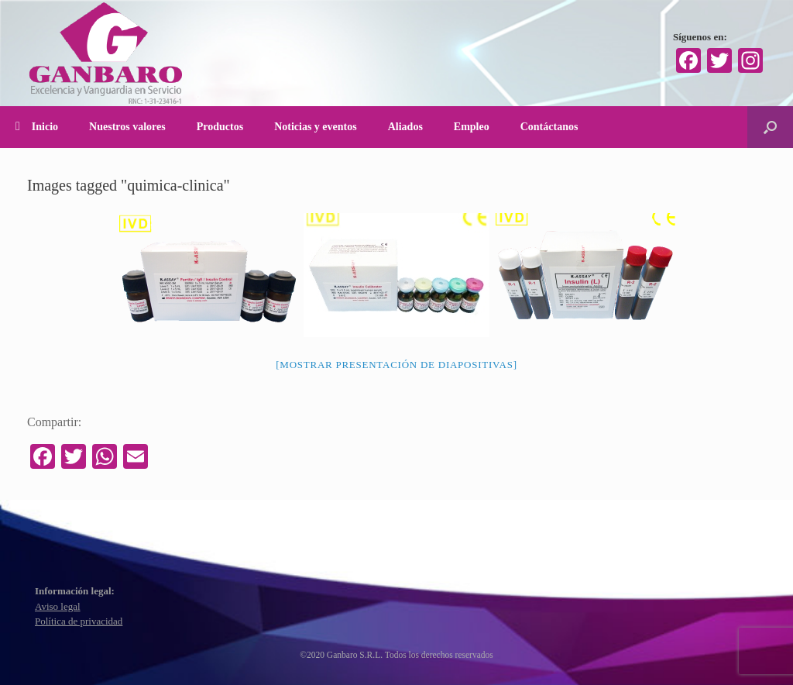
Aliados (405, 127)
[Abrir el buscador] (770, 127)
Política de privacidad (78, 621)
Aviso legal (58, 606)
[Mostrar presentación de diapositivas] (396, 364)
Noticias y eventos (315, 127)
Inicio (36, 127)
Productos (220, 127)
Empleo (471, 127)
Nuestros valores (127, 127)
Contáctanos (549, 127)
